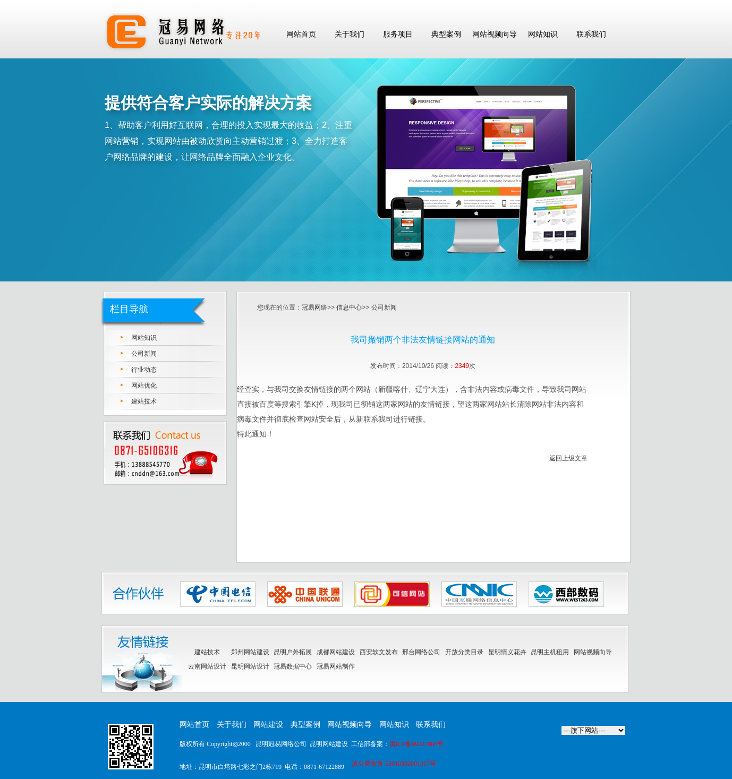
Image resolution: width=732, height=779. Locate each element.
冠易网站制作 (336, 666)
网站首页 (194, 725)
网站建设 (268, 725)
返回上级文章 (568, 458)
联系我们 (431, 725)
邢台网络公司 (421, 652)
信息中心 (349, 307)
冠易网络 (314, 307)
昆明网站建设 (329, 744)
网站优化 (144, 385)
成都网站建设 (336, 652)
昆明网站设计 (250, 666)
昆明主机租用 (550, 652)
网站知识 (144, 337)
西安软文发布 (379, 652)
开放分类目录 (464, 652)
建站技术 (144, 401)
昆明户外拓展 (293, 652)
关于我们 (231, 725)
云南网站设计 (207, 666)
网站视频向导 (593, 652)
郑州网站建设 (250, 652)
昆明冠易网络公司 (281, 744)
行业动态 (144, 369)
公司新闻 (144, 353)
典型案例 (305, 725)
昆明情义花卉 (507, 652)
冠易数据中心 (293, 666)
